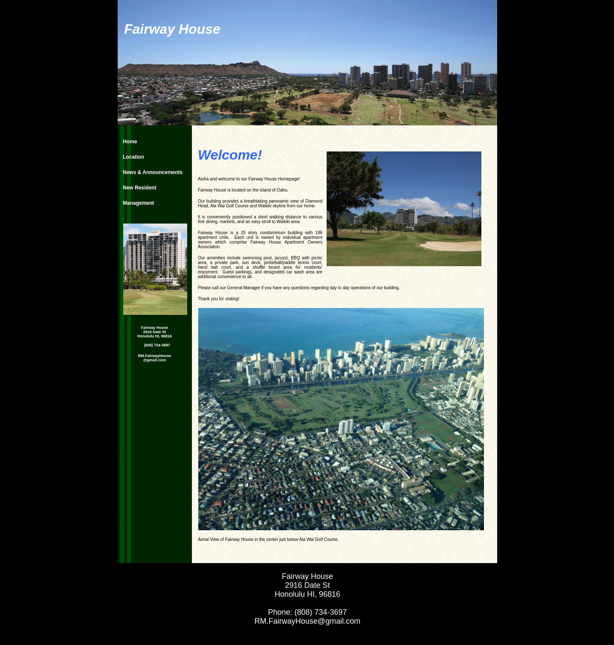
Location (133, 157)
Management (138, 203)
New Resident (139, 188)
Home (130, 142)
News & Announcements (152, 172)
